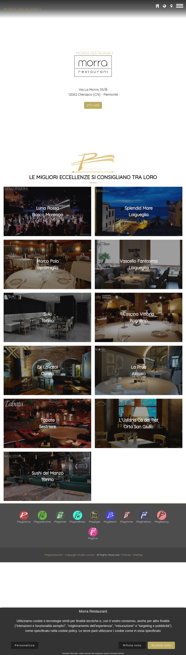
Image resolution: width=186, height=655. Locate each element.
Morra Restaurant (22, 9)
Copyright (71, 579)
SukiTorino (47, 503)
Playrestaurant (53, 579)
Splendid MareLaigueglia (139, 397)
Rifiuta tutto (132, 645)
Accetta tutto (161, 645)
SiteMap (138, 579)
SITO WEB (93, 145)
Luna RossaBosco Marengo (47, 397)
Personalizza (25, 645)
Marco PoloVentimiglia (47, 450)
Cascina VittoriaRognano (138, 503)
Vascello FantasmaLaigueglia (138, 450)
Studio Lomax (86, 579)
